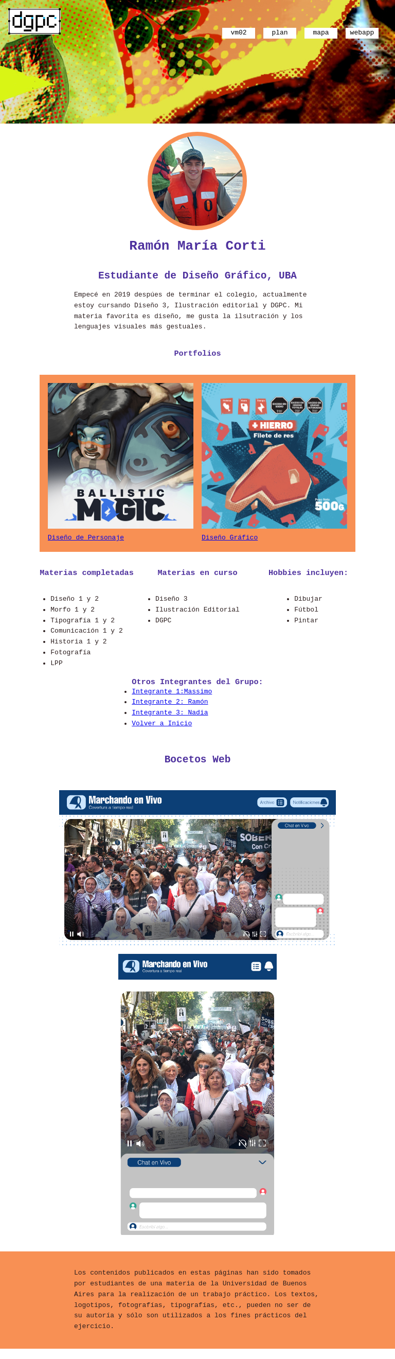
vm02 (238, 32)
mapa (321, 32)
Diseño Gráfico (230, 543)
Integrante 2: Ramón (170, 710)
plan (280, 32)
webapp (362, 32)
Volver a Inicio (162, 731)
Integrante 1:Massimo (172, 699)
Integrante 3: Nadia (170, 720)
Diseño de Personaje (86, 543)
